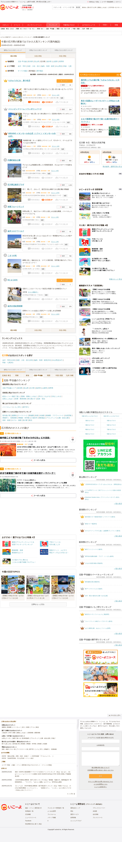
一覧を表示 (118, 503)
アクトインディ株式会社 (94, 804)
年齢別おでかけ (69, 25)
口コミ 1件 (55, 95)
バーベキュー (7, 407)
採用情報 (73, 817)
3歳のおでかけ (111, 420)
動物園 (31, 415)
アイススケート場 (22, 749)
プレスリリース (97, 817)
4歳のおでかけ (89, 425)
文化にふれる (56, 396)
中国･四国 (59, 375)
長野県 (61, 61)
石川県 (32, 388)
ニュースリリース (30, 817)
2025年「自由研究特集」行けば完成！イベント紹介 (18, 758)
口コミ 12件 (55, 314)
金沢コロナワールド (16, 231)
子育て (105, 25)
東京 (21, 29)
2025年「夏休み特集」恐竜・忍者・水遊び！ (16, 756)
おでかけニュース (88, 25)
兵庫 (68, 29)
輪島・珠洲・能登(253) (42, 360)
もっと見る (70, 793)
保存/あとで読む (93, 2)
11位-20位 (38, 56)
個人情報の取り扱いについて (101, 767)
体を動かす (32, 399)
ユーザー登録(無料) (107, 2)
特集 (116, 25)
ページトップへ (114, 715)
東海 (38, 29)
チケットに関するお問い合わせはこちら (100, 781)
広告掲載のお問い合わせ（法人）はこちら (101, 770)
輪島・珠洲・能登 (47, 66)
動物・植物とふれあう (29, 396)
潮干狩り (26, 407)
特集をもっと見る (115, 279)
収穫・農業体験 (20, 399)
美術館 (39, 744)
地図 (61, 98)
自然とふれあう (8, 399)
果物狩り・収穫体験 (9, 418)
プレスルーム (52, 814)
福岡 (91, 29)
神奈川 (25, 29)
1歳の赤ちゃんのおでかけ (111, 416)
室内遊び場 (6, 415)
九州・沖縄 (85, 29)
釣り (23, 727)
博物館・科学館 (23, 418)
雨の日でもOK (92, 7)
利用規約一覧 (29, 811)
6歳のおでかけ (89, 429)
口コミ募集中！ (33, 292)
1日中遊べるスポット (115, 7)
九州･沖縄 (69, 375)
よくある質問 (52, 811)
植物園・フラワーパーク (55, 415)
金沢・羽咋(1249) (8, 360)
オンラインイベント (34, 25)
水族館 (42, 415)
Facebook (28, 821)
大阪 (61, 29)
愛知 (42, 29)
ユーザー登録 (6, 765)
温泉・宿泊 (41, 399)
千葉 (29, 29)
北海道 (12, 29)
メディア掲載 (52, 817)
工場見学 (34, 418)
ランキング (53, 25)
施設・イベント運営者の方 (33, 808)
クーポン (64, 81)
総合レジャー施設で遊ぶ (11, 396)
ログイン (118, 2)
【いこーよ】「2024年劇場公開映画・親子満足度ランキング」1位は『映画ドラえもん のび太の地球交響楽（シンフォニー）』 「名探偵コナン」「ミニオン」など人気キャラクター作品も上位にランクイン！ (43, 788)
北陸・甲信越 (50, 29)
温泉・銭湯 (6, 420)
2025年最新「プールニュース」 (42, 756)
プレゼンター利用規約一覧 (56, 808)
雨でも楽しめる (6, 744)
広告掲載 (28, 814)
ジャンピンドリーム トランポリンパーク (25, 109)
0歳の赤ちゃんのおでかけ (90, 416)
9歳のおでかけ (111, 434)
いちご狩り (17, 407)
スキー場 (12, 749)
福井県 (49, 61)
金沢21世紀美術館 (15, 306)
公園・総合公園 (63, 418)
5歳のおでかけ (111, 425)
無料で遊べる (17, 738)
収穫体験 (30, 732)
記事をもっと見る (38, 604)
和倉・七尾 (67, 66)
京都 (65, 29)
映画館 (23, 744)
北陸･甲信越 (22, 61)
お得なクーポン (6, 738)
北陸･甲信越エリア (9, 388)
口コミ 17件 (55, 193)
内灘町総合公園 (14, 160)
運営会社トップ (75, 808)
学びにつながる (44, 396)
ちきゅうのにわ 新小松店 (19, 81)
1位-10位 (13, 56)
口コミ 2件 (55, 217)
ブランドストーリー (99, 808)
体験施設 (42, 418)
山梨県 (55, 61)
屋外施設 (40, 71)
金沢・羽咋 (22, 66)
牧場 (36, 415)
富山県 (36, 61)
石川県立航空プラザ (16, 185)
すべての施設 (22, 71)
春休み (84, 7)
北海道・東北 (5, 29)
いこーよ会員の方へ (100, 787)
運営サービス (74, 814)
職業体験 (37, 732)
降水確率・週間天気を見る (112, 166)
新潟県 (30, 61)
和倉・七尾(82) (7, 362)
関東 (17, 29)
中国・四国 (76, 29)
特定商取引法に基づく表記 (33, 824)
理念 (71, 811)
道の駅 (25, 420)
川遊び (53, 738)
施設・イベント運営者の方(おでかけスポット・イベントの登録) (32, 765)
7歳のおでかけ (111, 429)
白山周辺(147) (57, 360)
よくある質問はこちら (100, 784)
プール (33, 727)
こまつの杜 (12, 256)
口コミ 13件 (55, 266)
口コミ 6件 (55, 119)
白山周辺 (59, 66)
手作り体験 (12, 732)
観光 (30, 420)
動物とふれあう (102, 7)
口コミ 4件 (55, 171)
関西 (58, 29)
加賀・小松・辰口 (33, 66)
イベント (17, 25)
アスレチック (51, 418)
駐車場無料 (25, 738)
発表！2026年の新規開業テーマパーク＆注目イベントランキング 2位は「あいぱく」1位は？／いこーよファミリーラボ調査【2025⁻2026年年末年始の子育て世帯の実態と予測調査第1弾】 (43, 774)
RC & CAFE (13, 280)
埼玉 (33, 29)
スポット (5, 25)
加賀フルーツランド (16, 207)
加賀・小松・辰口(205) (24, 360)
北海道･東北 (6, 375)
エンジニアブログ (75, 821)
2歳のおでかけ (89, 420)
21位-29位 (62, 56)
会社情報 (95, 814)
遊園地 (14, 415)
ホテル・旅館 (16, 420)
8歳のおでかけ (89, 434)
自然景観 (68, 415)
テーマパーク (23, 415)
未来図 (95, 811)
